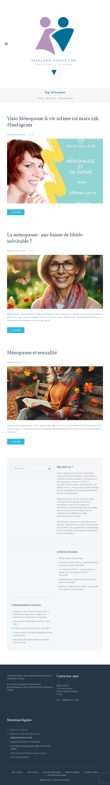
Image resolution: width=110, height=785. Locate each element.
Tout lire (15, 212)
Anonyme (17, 632)
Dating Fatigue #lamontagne (71, 558)
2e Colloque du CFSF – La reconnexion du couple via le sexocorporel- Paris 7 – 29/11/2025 (77, 572)
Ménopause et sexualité (32, 353)
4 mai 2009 (17, 362)
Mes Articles (51, 98)
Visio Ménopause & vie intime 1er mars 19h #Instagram (52, 122)
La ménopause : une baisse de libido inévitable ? (44, 238)
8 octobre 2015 (18, 251)
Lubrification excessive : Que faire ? (35, 628)
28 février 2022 (18, 135)
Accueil (40, 98)
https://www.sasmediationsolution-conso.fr (29, 753)
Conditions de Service (18, 730)
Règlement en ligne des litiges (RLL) (24, 734)
